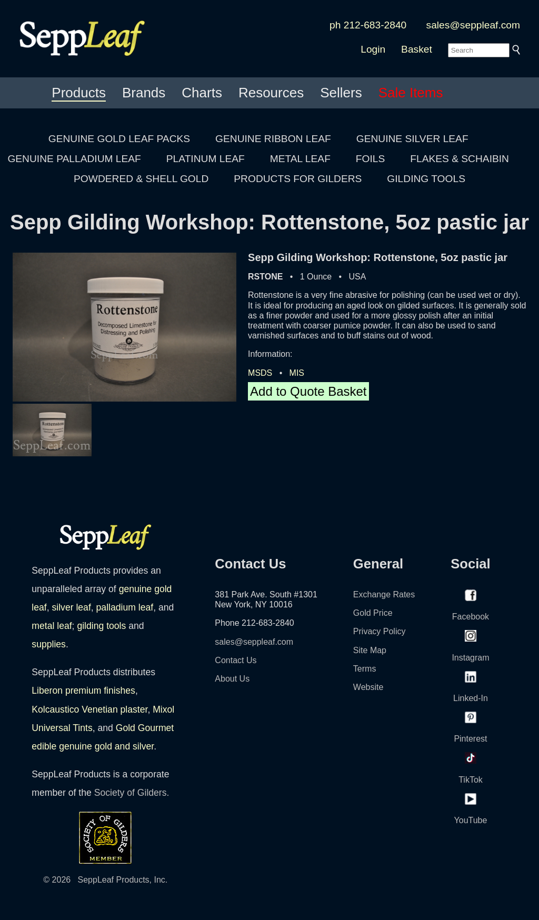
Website (368, 687)
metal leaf (52, 626)
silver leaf (71, 607)
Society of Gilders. (131, 792)
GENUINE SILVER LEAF (412, 138)
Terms (364, 668)
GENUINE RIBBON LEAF (273, 138)
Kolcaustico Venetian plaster (89, 709)
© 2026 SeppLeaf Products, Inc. (105, 879)
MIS (297, 372)
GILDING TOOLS (426, 178)
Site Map (369, 650)
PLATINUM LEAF (205, 158)
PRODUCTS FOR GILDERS (298, 178)
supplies (49, 644)
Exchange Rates (384, 594)
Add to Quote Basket (308, 391)
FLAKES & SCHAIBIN (459, 158)
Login (373, 49)
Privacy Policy (379, 631)
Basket (416, 49)
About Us (232, 678)
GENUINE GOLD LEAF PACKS (119, 138)
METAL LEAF (300, 158)
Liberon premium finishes (83, 690)
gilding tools (101, 626)
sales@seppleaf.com (473, 25)
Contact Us (235, 660)
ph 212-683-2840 (368, 25)
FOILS (370, 158)
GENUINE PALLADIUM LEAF (74, 158)
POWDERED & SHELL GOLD (141, 178)
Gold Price (373, 612)
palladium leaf (125, 607)
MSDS (260, 372)
